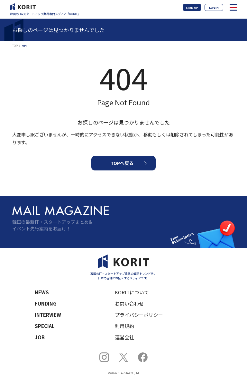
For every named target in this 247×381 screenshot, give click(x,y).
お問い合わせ (129, 303)
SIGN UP (192, 7)
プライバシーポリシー (139, 314)
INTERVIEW (48, 314)
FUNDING (46, 303)
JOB (40, 337)
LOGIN (214, 7)
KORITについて (132, 292)
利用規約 (124, 326)
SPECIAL (44, 326)
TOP (15, 45)
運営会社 (124, 337)
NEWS (42, 292)
